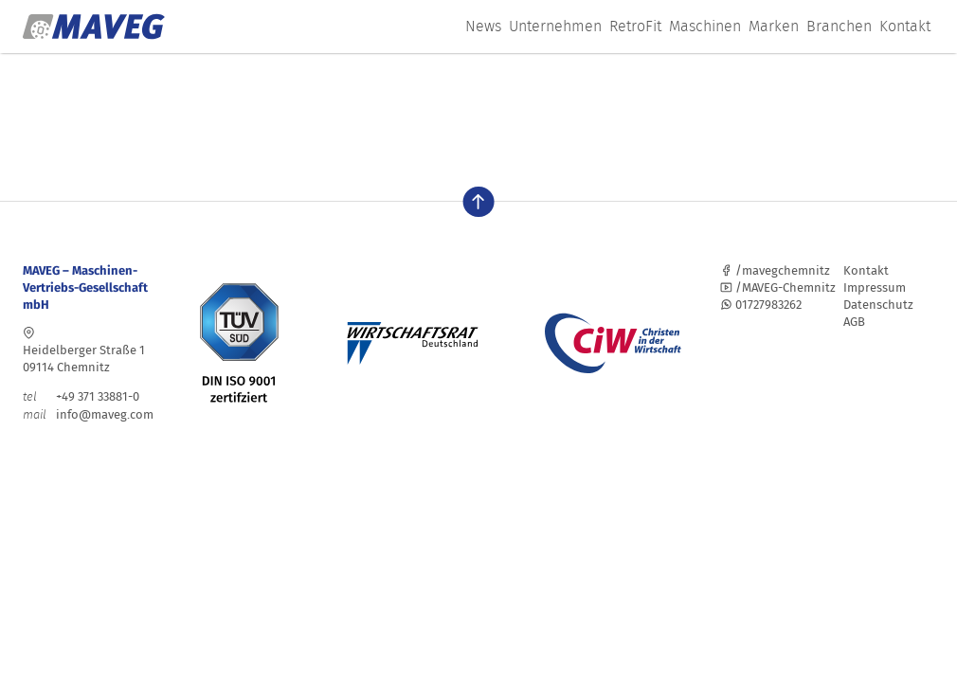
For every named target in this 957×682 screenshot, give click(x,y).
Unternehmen (555, 26)
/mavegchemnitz (775, 270)
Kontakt (904, 26)
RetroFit (635, 26)
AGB (854, 322)
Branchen (839, 26)
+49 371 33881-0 (81, 396)
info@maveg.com (104, 414)
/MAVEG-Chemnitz (778, 287)
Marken (774, 26)
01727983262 (761, 305)
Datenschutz (878, 305)
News (483, 26)
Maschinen (705, 26)
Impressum (874, 287)
